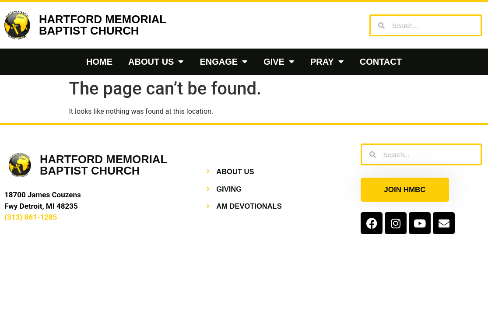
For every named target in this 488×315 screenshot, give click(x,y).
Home (99, 61)
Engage (224, 61)
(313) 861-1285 (30, 217)
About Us (156, 61)
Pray (327, 61)
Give (279, 61)
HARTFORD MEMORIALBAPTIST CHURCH (102, 25)
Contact (381, 61)
